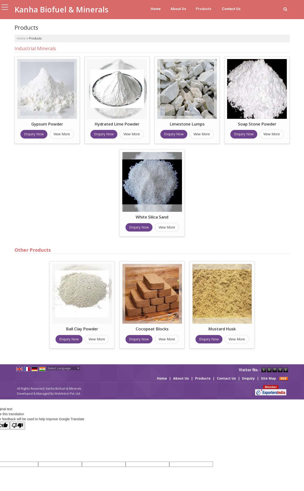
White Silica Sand (152, 217)
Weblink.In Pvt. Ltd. (67, 394)
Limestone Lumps (187, 124)
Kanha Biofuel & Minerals (61, 9)
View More (61, 134)
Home (156, 9)
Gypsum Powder (47, 124)
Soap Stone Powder (257, 124)
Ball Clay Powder (82, 329)
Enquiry (248, 378)
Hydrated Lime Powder (117, 124)
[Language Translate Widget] (63, 368)
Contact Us (231, 9)
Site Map (268, 378)
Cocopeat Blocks (152, 329)
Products (205, 9)
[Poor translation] (17, 426)
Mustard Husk (222, 329)
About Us (178, 9)
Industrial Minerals (35, 48)
